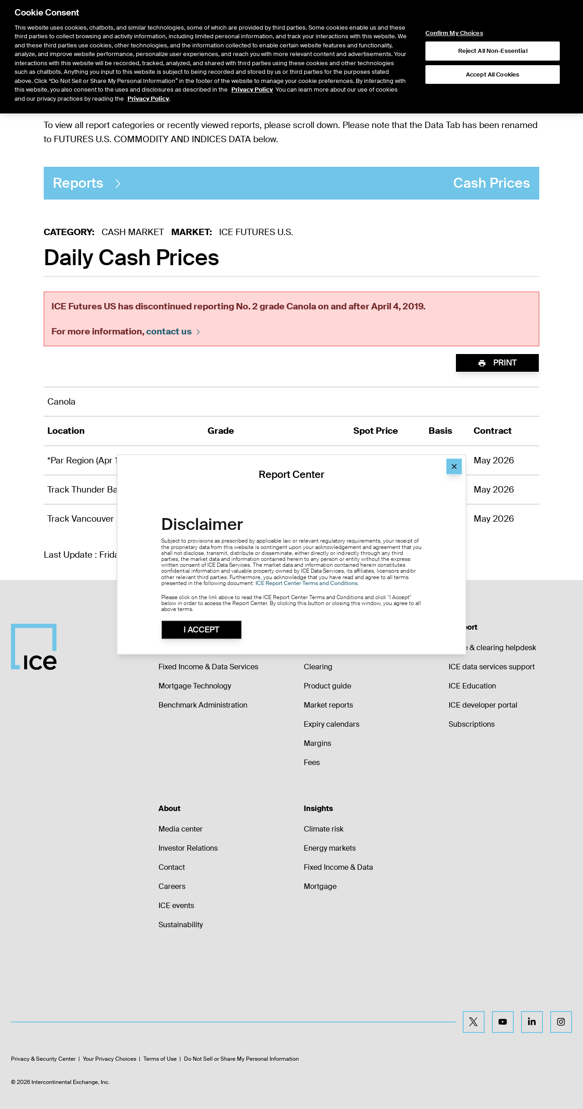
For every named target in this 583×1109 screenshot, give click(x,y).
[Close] (454, 466)
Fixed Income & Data (338, 867)
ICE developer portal (483, 705)
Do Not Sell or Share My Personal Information (241, 1059)
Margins (317, 743)
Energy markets (330, 848)
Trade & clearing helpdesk (492, 647)
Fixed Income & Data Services (208, 667)
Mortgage (320, 886)
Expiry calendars (331, 724)
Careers (172, 886)
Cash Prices (291, 183)
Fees (312, 762)
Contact (172, 867)
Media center (181, 829)
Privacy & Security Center (43, 1059)
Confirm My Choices (454, 12)
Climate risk (323, 829)
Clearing (318, 667)
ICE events (176, 905)
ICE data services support (492, 667)
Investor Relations (188, 848)
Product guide (327, 686)
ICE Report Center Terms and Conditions (307, 582)
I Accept (202, 629)
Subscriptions (472, 724)
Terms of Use (160, 1059)
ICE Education (472, 686)
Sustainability (181, 924)
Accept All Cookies (492, 53)
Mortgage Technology (195, 686)
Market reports (328, 705)
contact (174, 331)
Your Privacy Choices (109, 1059)
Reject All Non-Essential (492, 30)
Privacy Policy (252, 68)
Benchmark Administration (203, 705)
